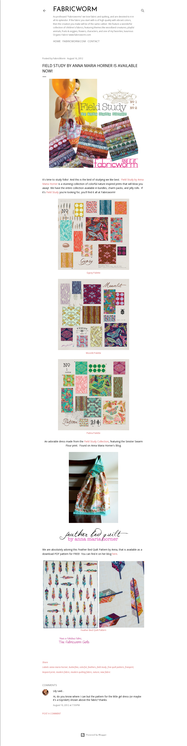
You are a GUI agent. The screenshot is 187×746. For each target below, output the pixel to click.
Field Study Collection (96, 441)
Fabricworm (75, 9)
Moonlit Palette (93, 353)
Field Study (52, 192)
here (114, 553)
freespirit (129, 667)
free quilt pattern (116, 667)
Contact (94, 41)
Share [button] (45, 662)
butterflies (73, 667)
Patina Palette (93, 433)
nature (96, 672)
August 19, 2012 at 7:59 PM (66, 705)
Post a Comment (51, 713)
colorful (83, 667)
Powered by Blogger (93, 735)
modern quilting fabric (81, 672)
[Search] (143, 10)
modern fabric (63, 672)
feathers (92, 667)
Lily (55, 691)
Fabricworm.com (74, 41)
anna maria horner (58, 667)
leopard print (48, 672)
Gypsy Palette (93, 272)
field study (102, 667)
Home (56, 41)
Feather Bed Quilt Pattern (93, 630)
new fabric (105, 672)
